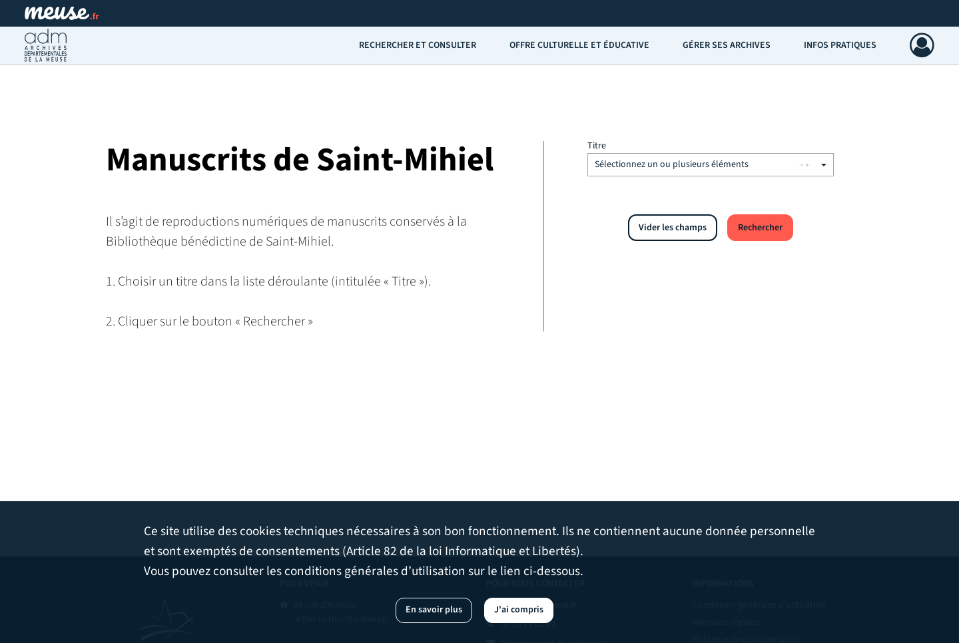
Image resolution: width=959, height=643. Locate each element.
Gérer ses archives (727, 45)
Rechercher (760, 227)
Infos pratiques (840, 45)
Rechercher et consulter (417, 45)
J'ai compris (518, 609)
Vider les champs (673, 227)
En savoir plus (434, 609)
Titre (596, 146)
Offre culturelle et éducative (579, 45)
